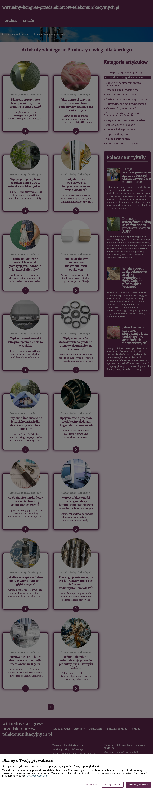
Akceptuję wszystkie (138, 784)
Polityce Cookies (37, 775)
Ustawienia (91, 784)
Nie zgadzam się (112, 784)
